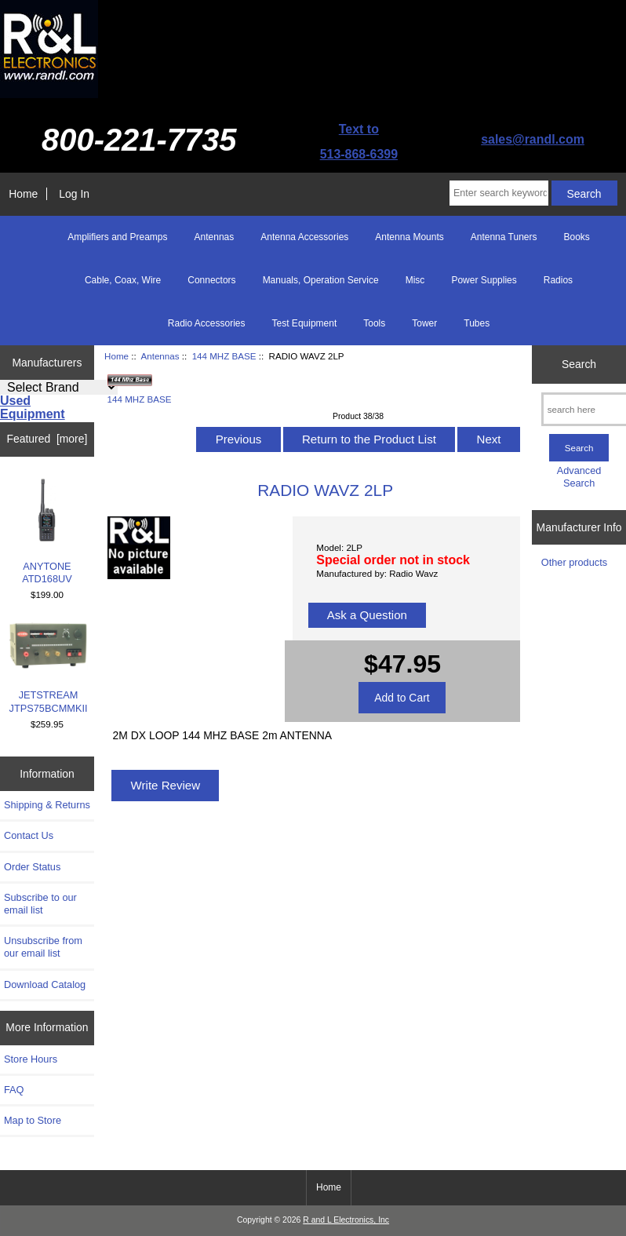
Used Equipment (32, 407)
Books (576, 237)
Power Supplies (483, 280)
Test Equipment (304, 323)
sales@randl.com (532, 139)
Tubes (477, 323)
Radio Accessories (207, 323)
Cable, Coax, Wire (123, 280)
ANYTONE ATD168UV (47, 531)
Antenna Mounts (409, 237)
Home (23, 194)
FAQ (14, 1090)
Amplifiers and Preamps (117, 237)
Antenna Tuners (504, 237)
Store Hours (30, 1059)
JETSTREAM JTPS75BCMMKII (48, 667)
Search (579, 364)
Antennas (160, 356)
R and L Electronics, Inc (346, 1220)
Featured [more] (47, 438)
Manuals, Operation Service (321, 280)
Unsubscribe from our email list (43, 947)
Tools (374, 323)
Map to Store (32, 1120)
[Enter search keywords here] (498, 193)
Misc (415, 280)
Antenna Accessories (304, 237)
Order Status (32, 867)
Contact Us (28, 835)
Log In (74, 194)
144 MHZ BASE (224, 356)
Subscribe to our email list (40, 903)
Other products (574, 562)
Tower (424, 323)
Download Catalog (45, 984)
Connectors (211, 280)
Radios (558, 280)
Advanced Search (579, 477)
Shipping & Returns (47, 805)
